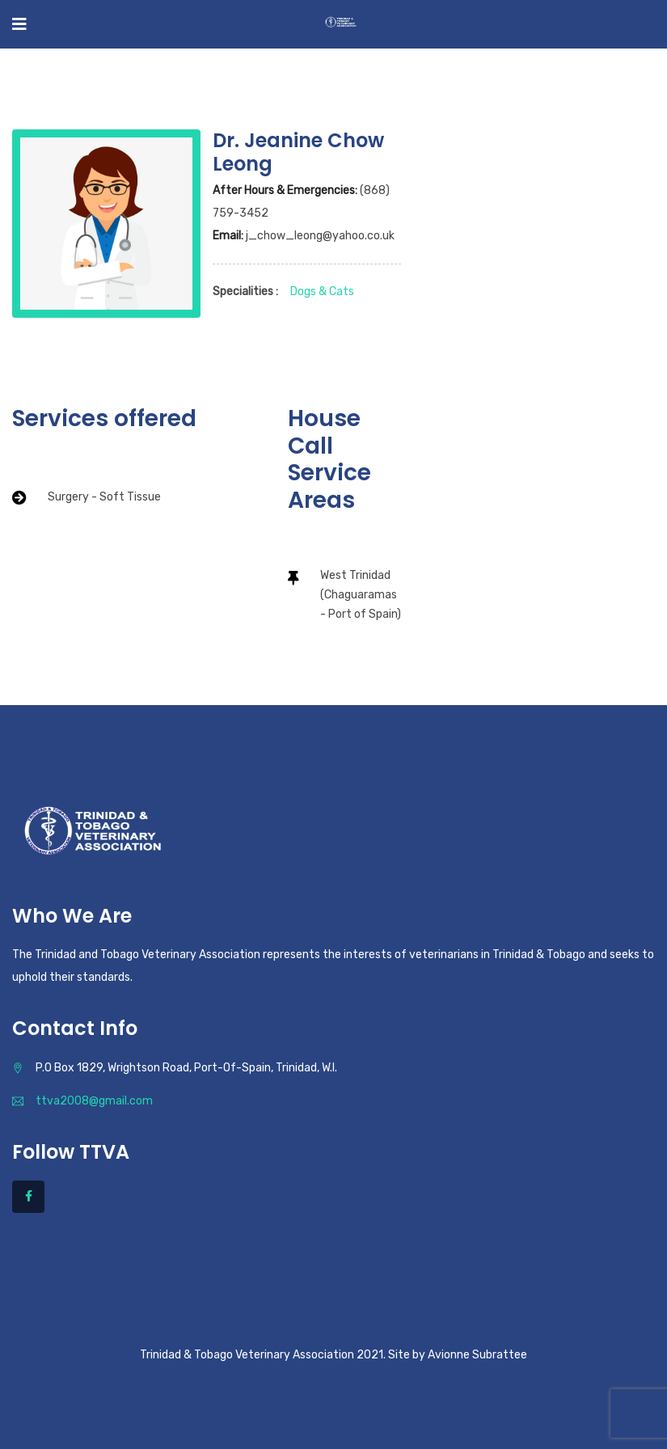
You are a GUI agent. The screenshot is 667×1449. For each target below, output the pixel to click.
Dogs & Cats (322, 291)
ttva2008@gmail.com (94, 1101)
